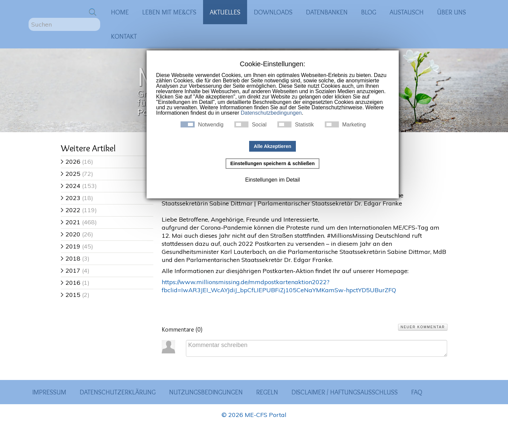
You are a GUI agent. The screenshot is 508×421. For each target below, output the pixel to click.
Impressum (49, 392)
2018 (70, 258)
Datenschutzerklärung (118, 392)
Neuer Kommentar (422, 327)
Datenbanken (327, 12)
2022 (70, 210)
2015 (70, 295)
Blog (368, 12)
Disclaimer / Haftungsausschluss (344, 392)
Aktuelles (225, 12)
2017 (70, 270)
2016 (70, 282)
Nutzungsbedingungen (206, 392)
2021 (70, 222)
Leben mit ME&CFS (169, 12)
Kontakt (124, 36)
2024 (70, 186)
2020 (70, 234)
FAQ (416, 392)
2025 (70, 174)
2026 (70, 161)
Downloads (273, 12)
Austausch (407, 12)
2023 (70, 198)
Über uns (451, 12)
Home (120, 12)
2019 (70, 246)
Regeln (267, 392)
